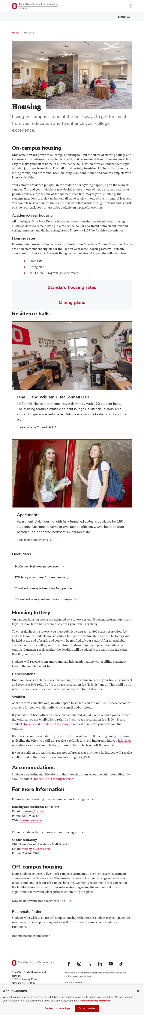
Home (15, 32)
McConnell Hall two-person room (37, 566)
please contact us (82, 976)
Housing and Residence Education (46, 724)
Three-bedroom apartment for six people (43, 599)
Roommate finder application (31, 936)
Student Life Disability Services (53, 779)
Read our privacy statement (95, 1005)
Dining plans (72, 302)
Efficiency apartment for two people (40, 577)
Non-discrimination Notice (77, 985)
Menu (122, 17)
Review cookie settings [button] (76, 989)
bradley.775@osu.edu (36, 849)
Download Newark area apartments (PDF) (40, 901)
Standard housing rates (72, 287)
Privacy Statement (73, 982)
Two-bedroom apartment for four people (43, 588)
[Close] (138, 995)
